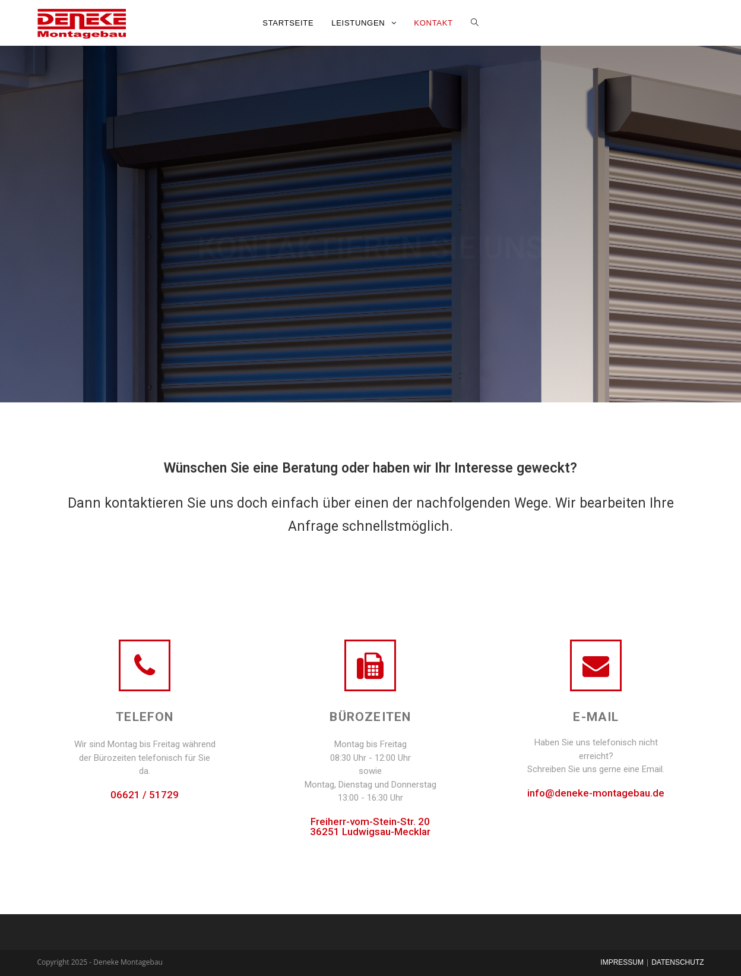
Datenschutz (677, 962)
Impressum (622, 962)
